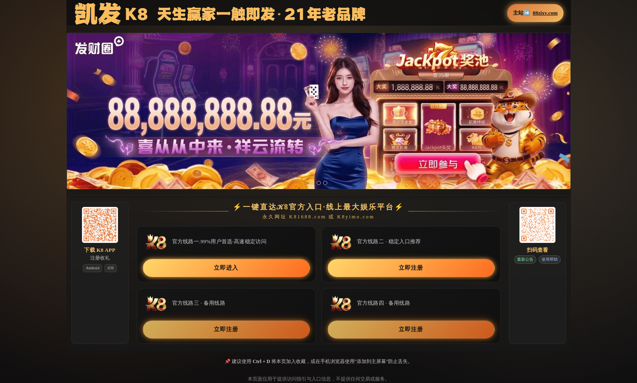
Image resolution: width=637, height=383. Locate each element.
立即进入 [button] (226, 267)
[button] (318, 116)
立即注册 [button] (411, 267)
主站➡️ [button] (535, 13)
